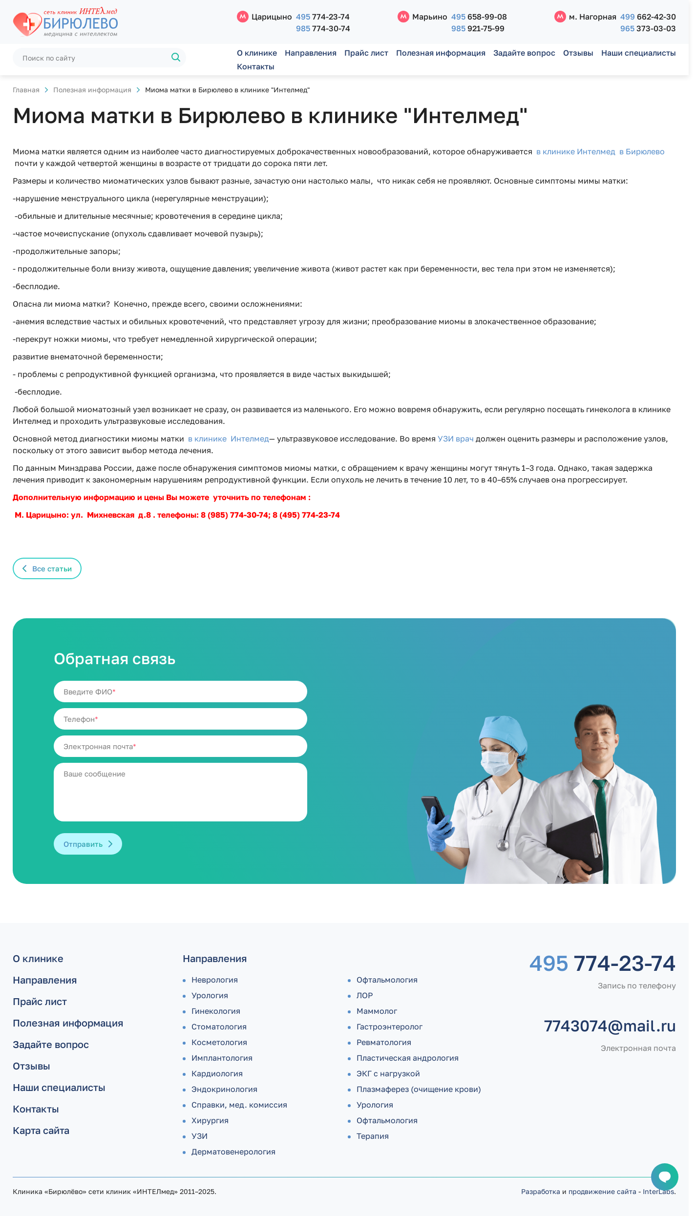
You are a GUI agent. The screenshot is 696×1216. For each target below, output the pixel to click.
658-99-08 (479, 16)
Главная (26, 89)
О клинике (257, 53)
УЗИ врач (456, 438)
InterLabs (658, 1191)
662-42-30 (648, 16)
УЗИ (199, 1136)
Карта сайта (41, 1130)
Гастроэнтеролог (389, 1026)
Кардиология (217, 1073)
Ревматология (384, 1042)
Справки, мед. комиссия (239, 1105)
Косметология (219, 1042)
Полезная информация (440, 53)
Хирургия (210, 1120)
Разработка (540, 1191)
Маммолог (377, 1011)
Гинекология (215, 1011)
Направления (311, 53)
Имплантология (222, 1058)
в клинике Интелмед (228, 438)
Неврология (214, 980)
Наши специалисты (638, 53)
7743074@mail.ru (610, 1025)
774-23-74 (323, 16)
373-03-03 (648, 28)
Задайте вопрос (524, 53)
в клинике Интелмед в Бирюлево (600, 151)
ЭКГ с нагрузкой (388, 1073)
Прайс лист (366, 53)
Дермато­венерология (233, 1151)
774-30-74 (323, 28)
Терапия (373, 1136)
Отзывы (578, 53)
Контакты (255, 66)
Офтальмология (387, 980)
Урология (209, 995)
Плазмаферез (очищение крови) (419, 1089)
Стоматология (219, 1026)
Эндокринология (224, 1089)
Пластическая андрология (408, 1058)
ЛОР (365, 995)
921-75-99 (478, 28)
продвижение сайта (602, 1191)
